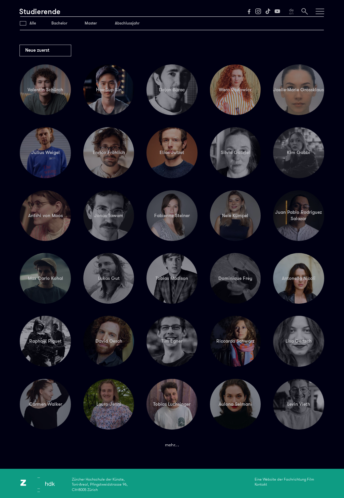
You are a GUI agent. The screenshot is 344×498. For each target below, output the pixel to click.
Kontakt (261, 484)
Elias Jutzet (172, 152)
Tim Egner (171, 341)
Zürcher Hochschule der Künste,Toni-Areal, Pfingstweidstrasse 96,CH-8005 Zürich (100, 485)
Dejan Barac (172, 89)
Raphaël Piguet (45, 341)
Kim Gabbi (298, 152)
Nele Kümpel (235, 215)
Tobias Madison (172, 278)
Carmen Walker (45, 404)
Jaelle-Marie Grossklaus (298, 89)
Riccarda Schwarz (235, 341)
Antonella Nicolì (298, 278)
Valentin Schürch (45, 89)
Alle (33, 23)
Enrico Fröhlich (109, 152)
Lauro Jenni (108, 404)
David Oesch (108, 341)
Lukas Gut (109, 278)
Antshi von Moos (45, 215)
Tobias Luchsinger (171, 404)
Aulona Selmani (235, 404)
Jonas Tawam (108, 215)
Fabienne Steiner (172, 215)
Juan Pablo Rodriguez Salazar (298, 215)
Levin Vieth (298, 404)
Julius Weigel (45, 152)
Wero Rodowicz (235, 89)
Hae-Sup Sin (109, 89)
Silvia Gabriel (235, 152)
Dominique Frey (235, 278)
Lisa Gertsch (299, 341)
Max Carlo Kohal (45, 278)
